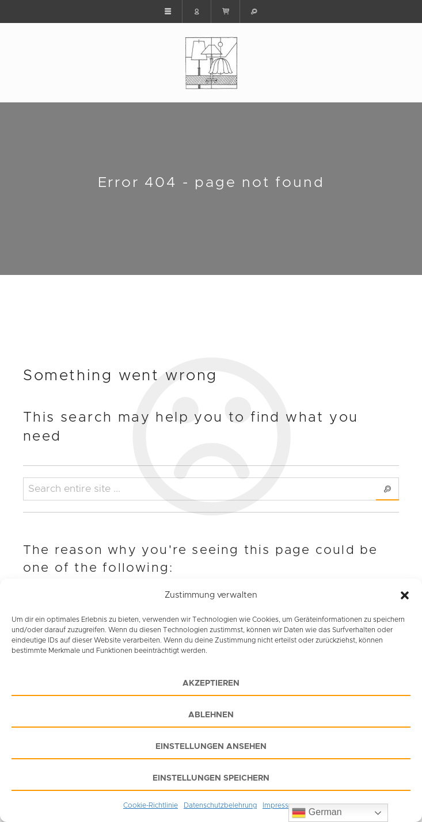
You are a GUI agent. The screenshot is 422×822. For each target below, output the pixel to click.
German (316, 813)
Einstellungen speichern (211, 778)
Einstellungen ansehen (211, 747)
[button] (404, 595)
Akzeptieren (211, 683)
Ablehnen (211, 715)
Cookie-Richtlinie (150, 805)
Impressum (281, 805)
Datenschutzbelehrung (220, 805)
